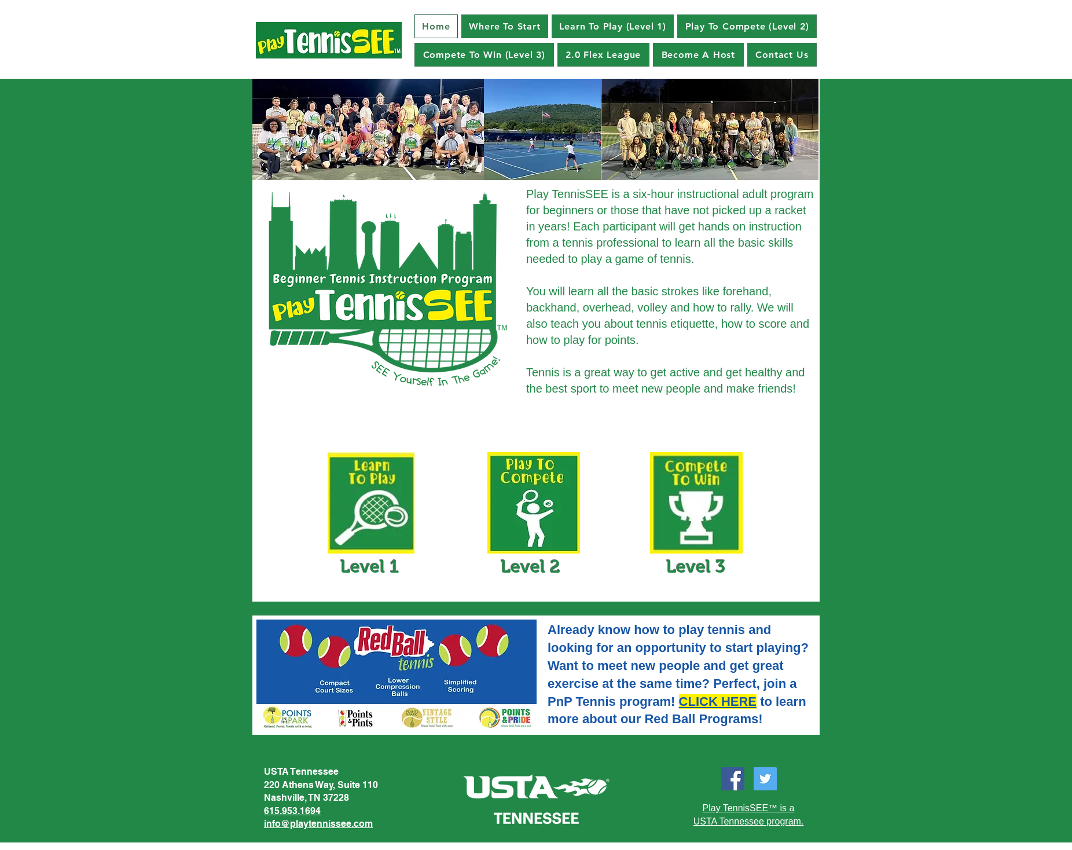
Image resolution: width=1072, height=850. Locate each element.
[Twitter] (765, 778)
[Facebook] (732, 778)
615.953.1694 (292, 810)
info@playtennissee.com (318, 823)
